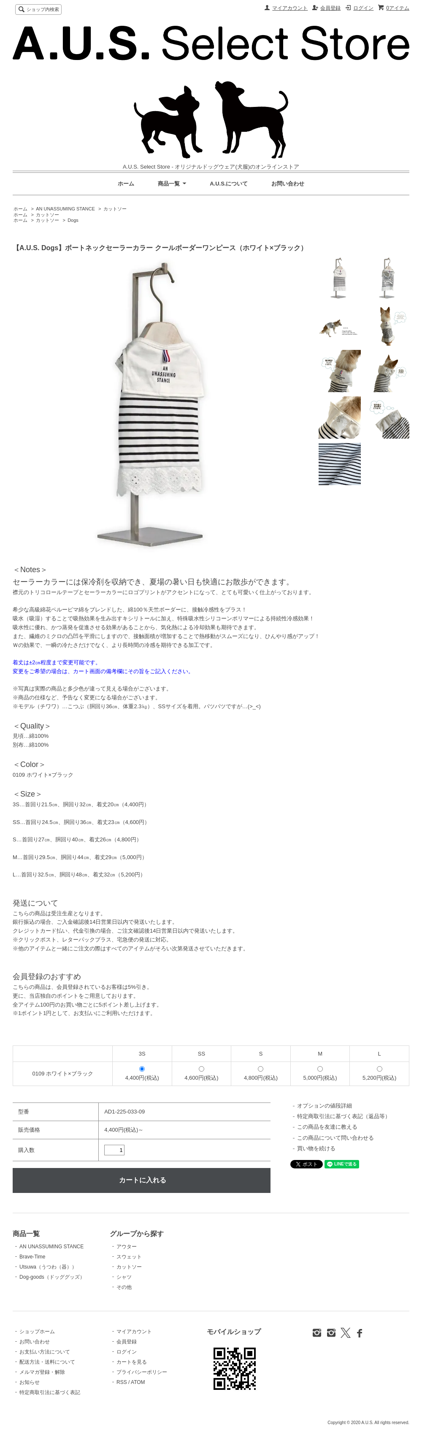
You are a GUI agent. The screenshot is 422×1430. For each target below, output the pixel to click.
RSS (121, 1382)
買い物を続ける (316, 1148)
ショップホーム (37, 1331)
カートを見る (131, 1362)
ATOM (138, 1382)
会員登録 (330, 8)
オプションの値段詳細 (324, 1106)
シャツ (124, 1277)
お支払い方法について (44, 1352)
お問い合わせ (287, 183)
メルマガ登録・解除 (42, 1372)
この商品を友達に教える (327, 1127)
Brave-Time (32, 1257)
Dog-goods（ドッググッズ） (52, 1277)
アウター (126, 1247)
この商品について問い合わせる (335, 1138)
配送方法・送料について (47, 1362)
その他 (124, 1287)
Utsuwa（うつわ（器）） (48, 1267)
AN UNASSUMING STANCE (65, 208)
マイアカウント (290, 8)
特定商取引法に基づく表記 (49, 1392)
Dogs (73, 220)
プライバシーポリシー (141, 1372)
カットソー (115, 208)
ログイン (363, 8)
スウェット (129, 1257)
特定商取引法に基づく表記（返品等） (343, 1116)
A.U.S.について (229, 183)
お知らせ (29, 1382)
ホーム (126, 183)
